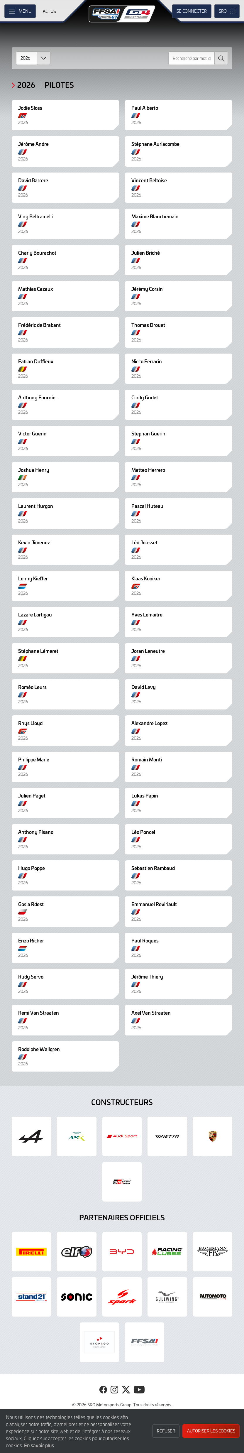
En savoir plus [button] (39, 1445)
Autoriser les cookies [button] (211, 1431)
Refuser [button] (166, 1431)
